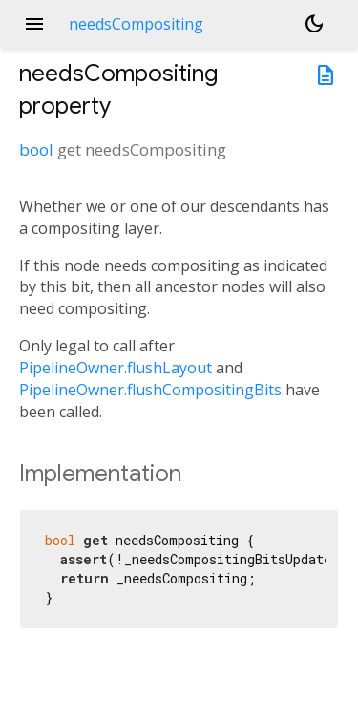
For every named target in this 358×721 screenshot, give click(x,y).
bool (36, 149)
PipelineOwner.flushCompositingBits (150, 389)
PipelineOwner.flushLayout (115, 367)
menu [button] (34, 23)
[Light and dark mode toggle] (314, 24)
